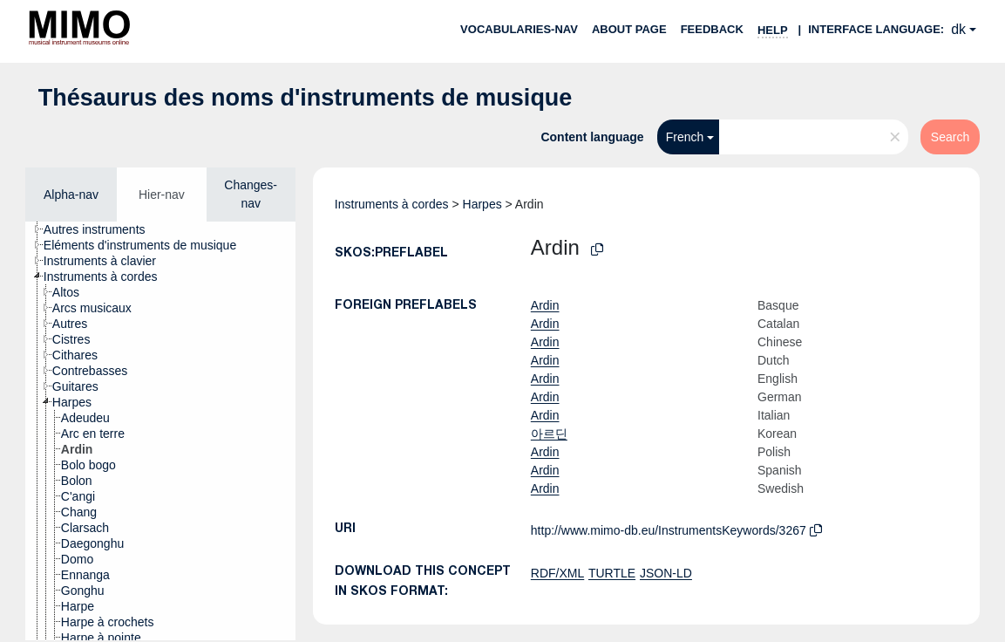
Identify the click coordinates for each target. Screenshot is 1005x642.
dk (958, 29)
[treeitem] (102, 229)
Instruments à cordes (392, 204)
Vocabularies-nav (519, 29)
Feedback (712, 29)
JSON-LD (666, 573)
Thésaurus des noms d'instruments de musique (305, 98)
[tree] (160, 431)
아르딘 (549, 434)
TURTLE (611, 573)
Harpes (482, 204)
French (685, 137)
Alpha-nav (71, 194)
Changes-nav (250, 194)
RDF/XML (557, 573)
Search (950, 137)
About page (629, 29)
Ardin (545, 305)
